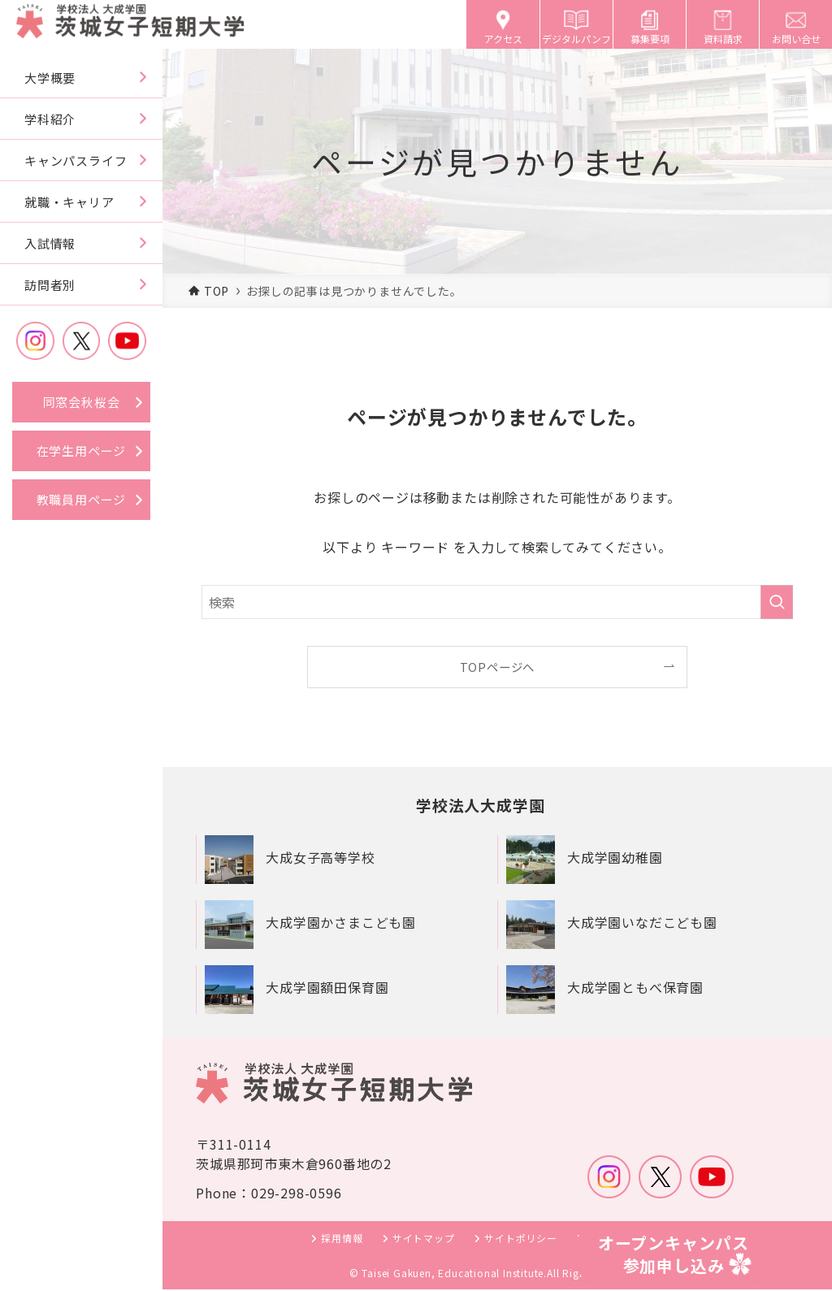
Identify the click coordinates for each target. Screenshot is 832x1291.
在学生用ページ (82, 450)
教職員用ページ (82, 499)
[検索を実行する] (776, 602)
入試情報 (50, 243)
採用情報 (341, 1239)
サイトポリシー (520, 1239)
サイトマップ (423, 1239)
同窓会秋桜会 (81, 401)
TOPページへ (497, 666)
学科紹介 (50, 119)
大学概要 (50, 77)
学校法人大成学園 (483, 805)
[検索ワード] (497, 602)
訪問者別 (50, 284)
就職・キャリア (69, 201)
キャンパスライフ (75, 160)
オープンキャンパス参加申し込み (673, 1254)
